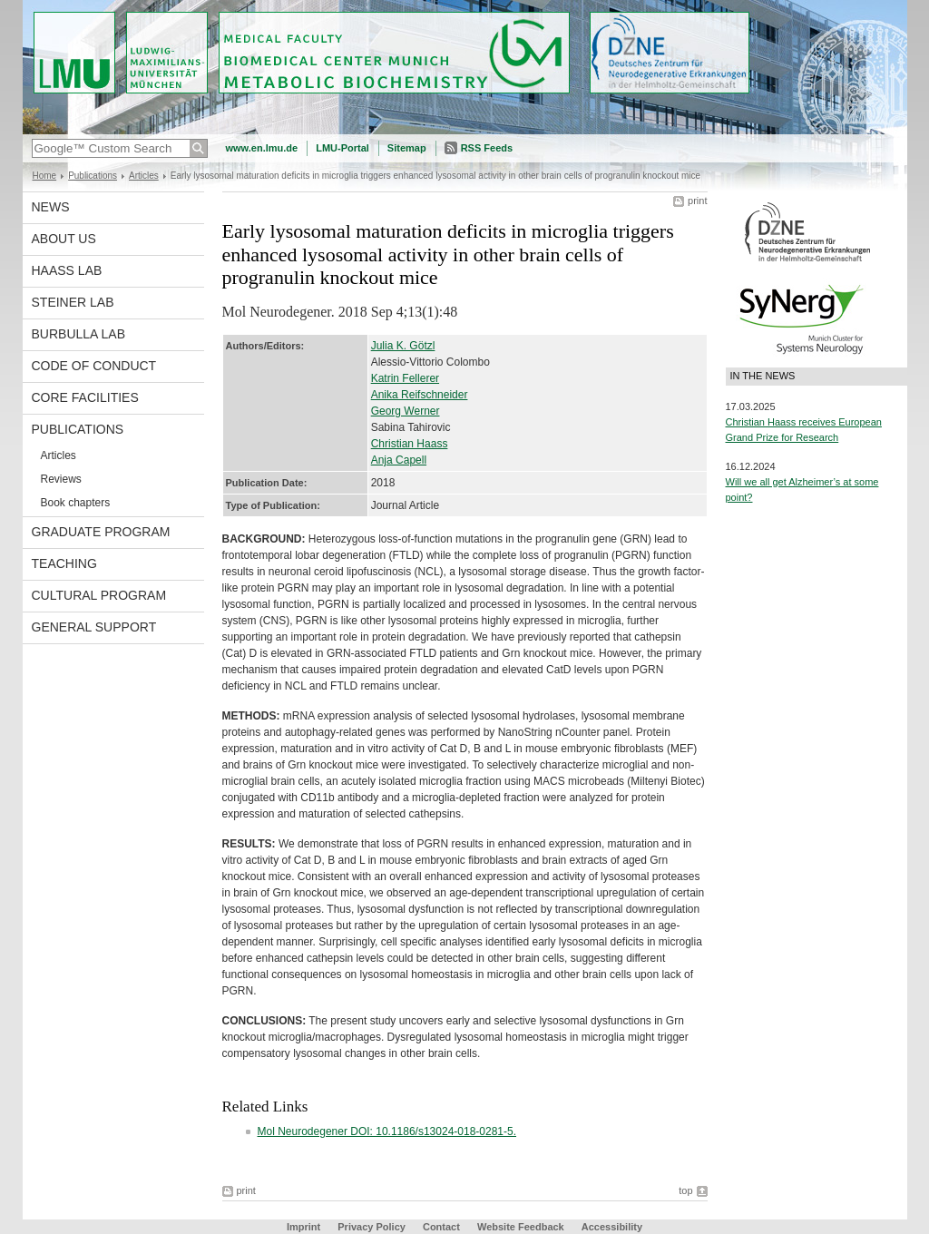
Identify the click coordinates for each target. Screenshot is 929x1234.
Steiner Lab (73, 302)
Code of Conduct (94, 365)
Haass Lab (67, 270)
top (685, 1190)
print (697, 200)
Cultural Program (99, 595)
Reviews (61, 479)
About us (64, 238)
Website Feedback (520, 1226)
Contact (441, 1226)
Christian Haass (409, 443)
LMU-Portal (342, 147)
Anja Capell (398, 460)
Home (45, 176)
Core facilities (85, 397)
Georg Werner (405, 411)
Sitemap (406, 147)
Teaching (64, 563)
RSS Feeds (487, 147)
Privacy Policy (371, 1226)
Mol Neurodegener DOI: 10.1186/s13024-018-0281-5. (387, 1131)
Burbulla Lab (79, 334)
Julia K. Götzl (403, 345)
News (51, 207)
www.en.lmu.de (262, 147)
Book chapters (76, 502)
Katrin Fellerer (405, 378)
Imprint (303, 1226)
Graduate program (101, 531)
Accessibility (612, 1226)
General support (94, 627)
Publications (92, 176)
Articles (144, 176)
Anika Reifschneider (419, 394)
